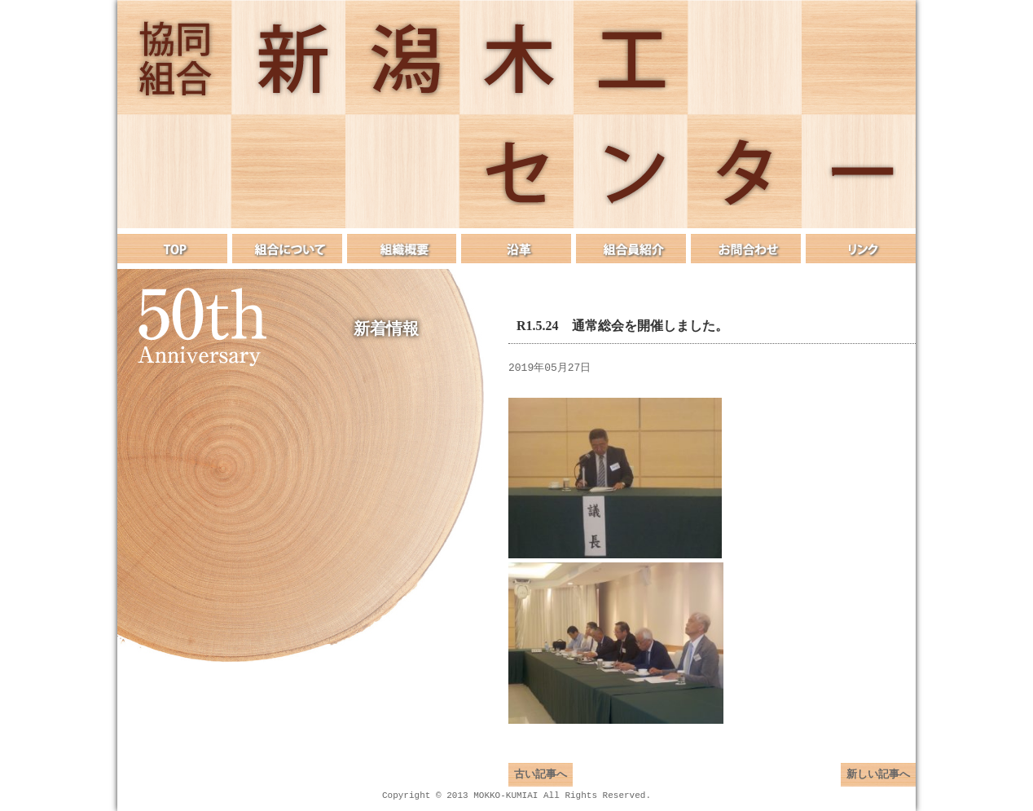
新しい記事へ (878, 782)
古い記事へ (540, 782)
